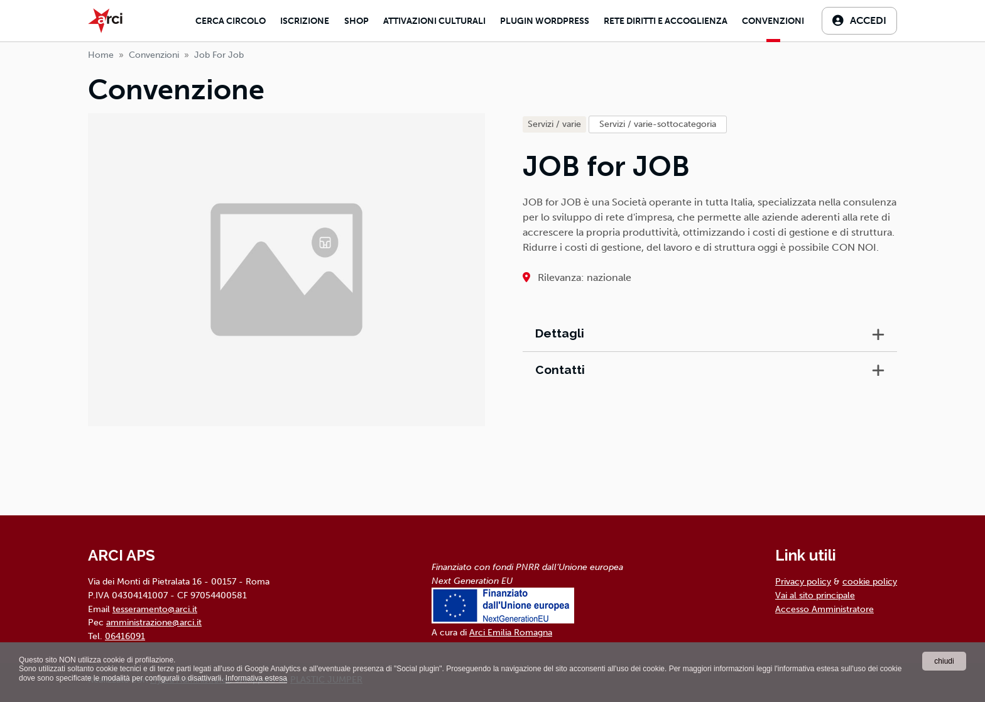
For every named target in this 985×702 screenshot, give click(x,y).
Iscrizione (304, 21)
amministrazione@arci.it (154, 622)
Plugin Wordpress (544, 21)
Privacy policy (803, 581)
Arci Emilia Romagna (510, 632)
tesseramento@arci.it (154, 609)
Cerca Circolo (230, 21)
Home (101, 55)
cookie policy (869, 581)
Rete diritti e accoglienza (665, 21)
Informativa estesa (256, 678)
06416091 (125, 636)
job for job (219, 55)
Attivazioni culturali (434, 21)
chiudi (944, 661)
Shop (356, 21)
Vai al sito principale (815, 595)
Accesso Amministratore (824, 609)
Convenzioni (773, 21)
